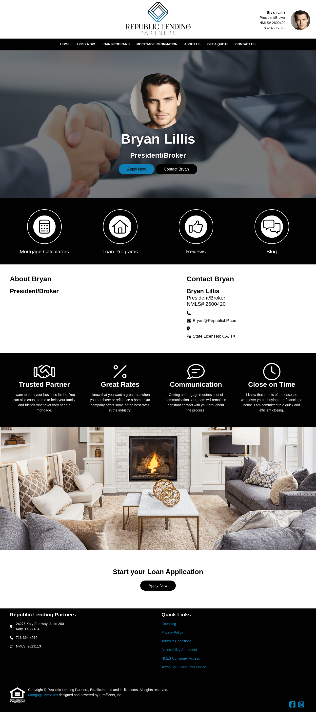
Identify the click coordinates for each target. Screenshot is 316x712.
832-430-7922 (274, 28)
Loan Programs (116, 44)
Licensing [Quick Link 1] (168, 624)
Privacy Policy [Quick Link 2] (172, 632)
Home (65, 44)
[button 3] (195, 231)
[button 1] (44, 231)
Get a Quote (218, 44)
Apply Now (85, 44)
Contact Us (245, 44)
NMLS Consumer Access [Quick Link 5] (180, 658)
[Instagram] (301, 705)
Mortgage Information (157, 44)
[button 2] (120, 231)
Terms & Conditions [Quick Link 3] (176, 641)
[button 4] (271, 231)
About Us (192, 44)
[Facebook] (292, 705)
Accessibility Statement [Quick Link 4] (179, 650)
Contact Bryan (176, 169)
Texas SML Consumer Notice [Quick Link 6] (183, 667)
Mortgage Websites (43, 695)
